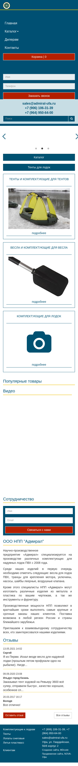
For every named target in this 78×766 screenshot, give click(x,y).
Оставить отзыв (14, 715)
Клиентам (9, 750)
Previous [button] (4, 136)
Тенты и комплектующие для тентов (39, 179)
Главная (11, 23)
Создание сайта (50, 750)
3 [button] (48, 149)
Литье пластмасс (13, 742)
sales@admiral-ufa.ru (38, 103)
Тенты (7, 733)
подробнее (39, 233)
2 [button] (42, 149)
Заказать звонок (39, 95)
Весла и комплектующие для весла (39, 247)
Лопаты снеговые (14, 738)
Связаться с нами (39, 530)
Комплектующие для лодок (39, 316)
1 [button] (36, 149)
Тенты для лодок (39, 167)
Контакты (12, 47)
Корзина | (39, 56)
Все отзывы (63, 715)
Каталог (12, 31)
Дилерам (11, 39)
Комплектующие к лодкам (19, 729)
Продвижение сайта (52, 754)
